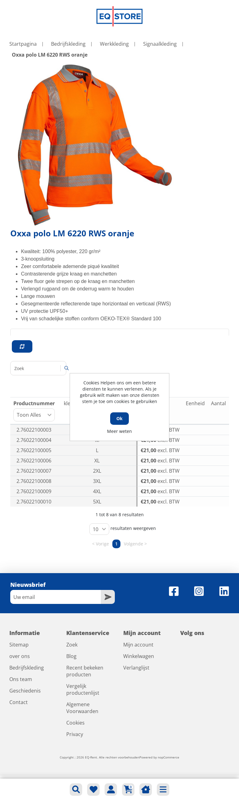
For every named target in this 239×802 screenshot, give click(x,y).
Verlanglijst (136, 667)
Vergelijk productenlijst (82, 689)
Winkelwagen (138, 656)
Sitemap (19, 644)
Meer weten (119, 431)
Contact (18, 702)
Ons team (20, 679)
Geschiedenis (25, 690)
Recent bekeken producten (84, 671)
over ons (19, 656)
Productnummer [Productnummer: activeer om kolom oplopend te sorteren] (34, 410)
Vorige (102, 543)
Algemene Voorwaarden (82, 708)
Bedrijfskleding (26, 667)
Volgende (133, 543)
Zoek (71, 644)
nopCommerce (168, 757)
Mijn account (138, 644)
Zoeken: (38, 368)
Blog (71, 656)
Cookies (75, 722)
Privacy (74, 734)
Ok (119, 418)
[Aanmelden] (55, 597)
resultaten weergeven (122, 529)
